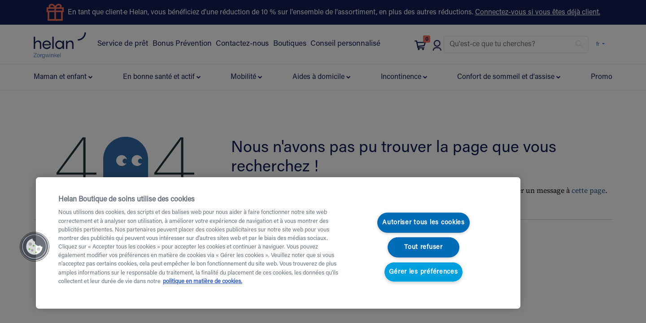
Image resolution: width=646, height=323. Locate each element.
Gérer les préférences (423, 271)
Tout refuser (423, 247)
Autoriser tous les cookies (423, 222)
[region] (278, 243)
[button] (34, 246)
